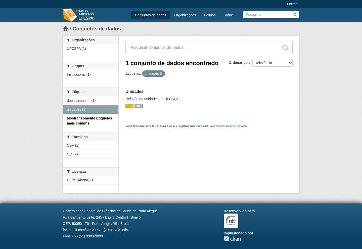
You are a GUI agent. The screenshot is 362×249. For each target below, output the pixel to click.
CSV (129, 106)
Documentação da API (231, 126)
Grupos (210, 15)
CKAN (232, 238)
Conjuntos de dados (150, 15)
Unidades (134, 91)
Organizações (185, 15)
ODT (138, 106)
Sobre (228, 15)
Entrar (292, 4)
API (205, 126)
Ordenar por (239, 63)
